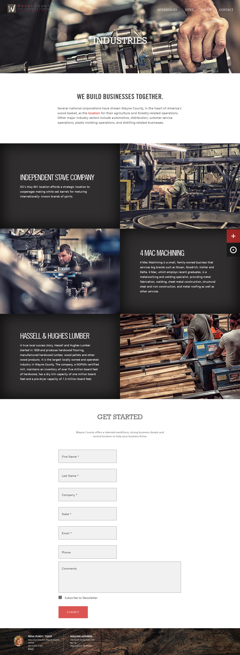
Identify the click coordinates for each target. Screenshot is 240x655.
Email (67, 533)
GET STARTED (120, 417)
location (94, 113)
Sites (189, 9)
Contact (226, 9)
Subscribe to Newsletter (81, 598)
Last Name (70, 476)
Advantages (167, 9)
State (67, 514)
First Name (70, 457)
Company (70, 495)
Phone (66, 552)
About (206, 9)
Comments (69, 568)
